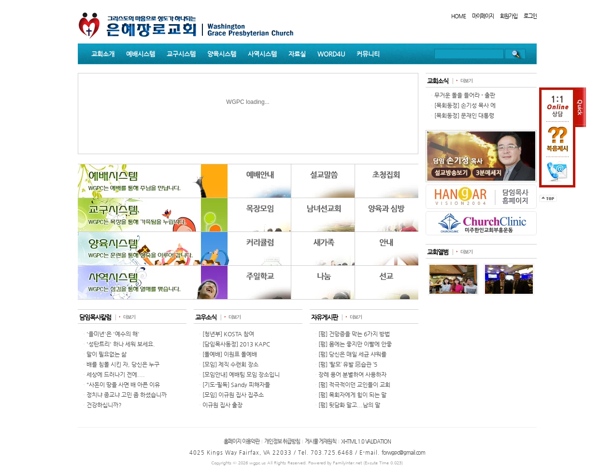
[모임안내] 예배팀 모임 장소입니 (241, 374)
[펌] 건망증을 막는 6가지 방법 (354, 334)
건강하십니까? (104, 405)
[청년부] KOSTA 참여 (228, 334)
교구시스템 (181, 54)
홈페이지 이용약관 (241, 441)
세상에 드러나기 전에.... (115, 374)
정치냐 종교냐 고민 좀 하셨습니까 (126, 394)
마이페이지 (483, 16)
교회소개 (102, 54)
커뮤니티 (368, 54)
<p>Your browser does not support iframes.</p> (248, 231)
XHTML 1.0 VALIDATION (366, 441)
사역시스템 (262, 54)
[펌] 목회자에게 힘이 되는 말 (352, 394)
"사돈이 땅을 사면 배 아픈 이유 (123, 384)
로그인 (530, 16)
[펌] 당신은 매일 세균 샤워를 (352, 354)
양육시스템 (221, 54)
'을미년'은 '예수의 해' (113, 334)
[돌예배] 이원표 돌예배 (229, 354)
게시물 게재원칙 (320, 441)
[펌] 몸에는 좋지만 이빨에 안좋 (355, 344)
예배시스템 (140, 54)
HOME (458, 16)
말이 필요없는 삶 (106, 354)
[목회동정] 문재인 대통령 (464, 115)
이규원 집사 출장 (222, 405)
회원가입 (508, 16)
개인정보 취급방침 (282, 441)
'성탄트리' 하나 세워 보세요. (120, 344)
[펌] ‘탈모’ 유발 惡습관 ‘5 (347, 364)
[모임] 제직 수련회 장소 (230, 364)
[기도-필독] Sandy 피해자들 (236, 384)
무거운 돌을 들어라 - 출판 (464, 95)
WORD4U (331, 54)
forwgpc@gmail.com (403, 452)
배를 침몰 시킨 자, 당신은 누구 (122, 364)
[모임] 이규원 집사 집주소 (233, 394)
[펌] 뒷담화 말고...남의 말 (349, 405)
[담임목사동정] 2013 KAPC (236, 344)
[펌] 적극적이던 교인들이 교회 (354, 384)
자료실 (297, 54)
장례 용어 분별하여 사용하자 (352, 374)
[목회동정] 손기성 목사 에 (465, 105)
